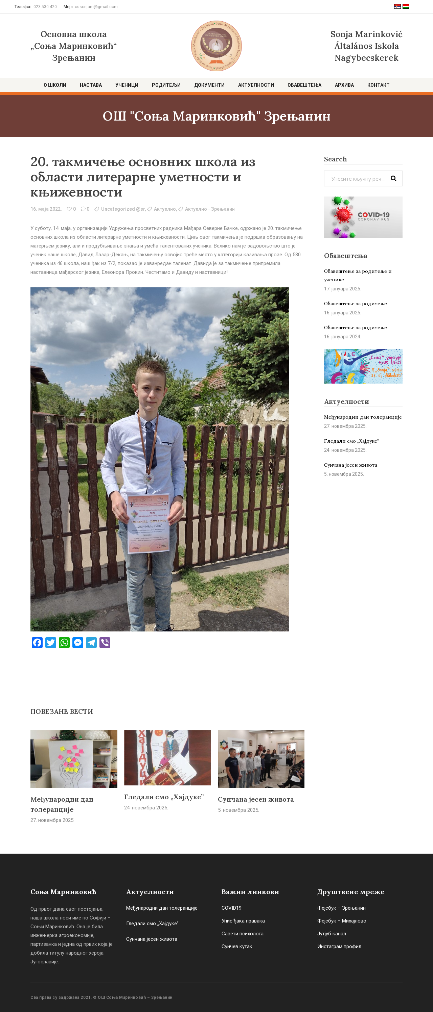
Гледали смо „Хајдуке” (164, 797)
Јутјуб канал (331, 934)
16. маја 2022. (46, 209)
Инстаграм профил (339, 946)
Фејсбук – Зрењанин (341, 908)
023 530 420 (45, 6)
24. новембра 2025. (146, 808)
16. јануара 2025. (342, 312)
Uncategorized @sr (123, 209)
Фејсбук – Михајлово (341, 921)
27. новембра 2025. (52, 820)
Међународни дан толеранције (363, 417)
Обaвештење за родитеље (355, 328)
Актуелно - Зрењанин (210, 209)
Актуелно (165, 209)
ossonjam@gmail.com (96, 6)
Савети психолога (243, 934)
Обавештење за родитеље (355, 304)
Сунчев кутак (237, 946)
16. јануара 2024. (342, 336)
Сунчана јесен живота (256, 799)
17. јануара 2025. (342, 288)
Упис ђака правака (243, 921)
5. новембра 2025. (238, 810)
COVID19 (232, 908)
